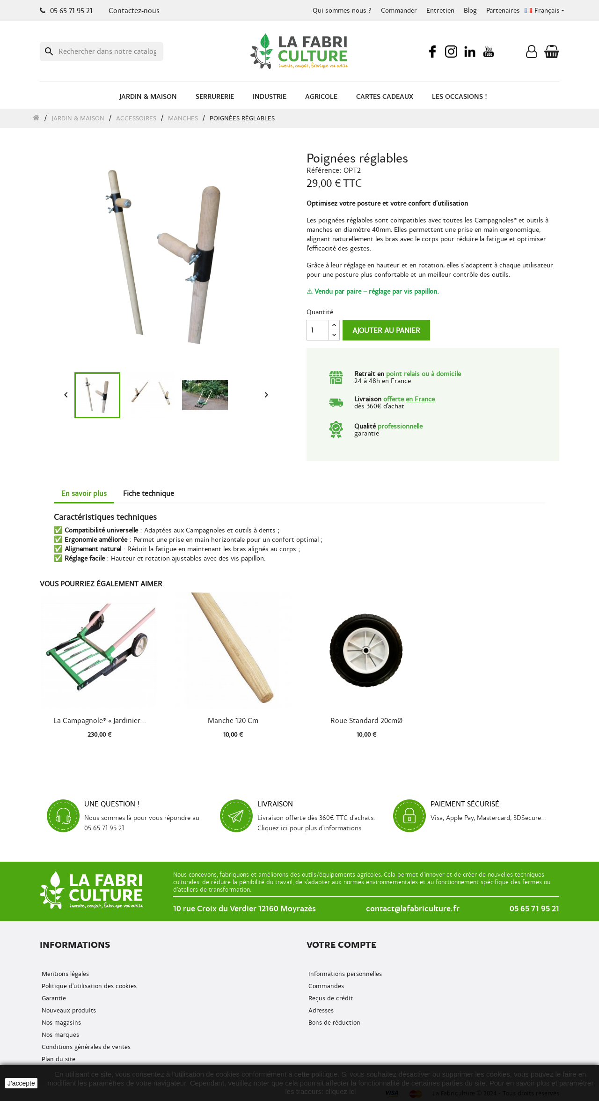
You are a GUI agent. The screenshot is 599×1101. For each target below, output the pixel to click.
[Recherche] (101, 51)
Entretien (440, 10)
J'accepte (21, 1083)
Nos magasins (60, 1023)
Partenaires (503, 10)
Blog (470, 10)
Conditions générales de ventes (85, 1047)
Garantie (53, 998)
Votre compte (341, 945)
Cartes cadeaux (384, 96)
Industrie (269, 96)
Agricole (321, 96)
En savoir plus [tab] (84, 493)
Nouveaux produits (68, 1010)
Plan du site (57, 1059)
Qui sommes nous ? (342, 10)
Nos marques (59, 1035)
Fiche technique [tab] (148, 493)
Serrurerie (215, 96)
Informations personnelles (344, 974)
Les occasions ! (459, 96)
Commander (399, 10)
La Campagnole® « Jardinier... (99, 720)
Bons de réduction (333, 1023)
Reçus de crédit (330, 998)
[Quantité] (318, 330)
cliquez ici (340, 1091)
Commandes (325, 986)
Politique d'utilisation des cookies (88, 986)
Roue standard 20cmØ (366, 720)
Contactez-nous (134, 10)
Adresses (320, 1010)
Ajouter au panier (386, 330)
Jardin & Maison (148, 96)
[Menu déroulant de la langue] (545, 10)
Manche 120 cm (233, 720)
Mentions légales (64, 974)
